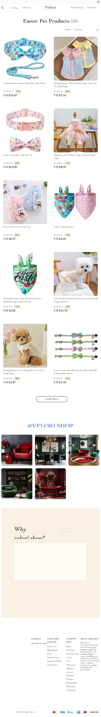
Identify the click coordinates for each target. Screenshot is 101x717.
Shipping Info (52, 650)
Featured (91, 8)
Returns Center (53, 658)
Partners (69, 679)
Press (68, 661)
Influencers (70, 665)
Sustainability (71, 683)
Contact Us (51, 647)
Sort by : (68, 30)
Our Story (70, 650)
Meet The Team (72, 654)
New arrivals (77, 8)
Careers (69, 658)
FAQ (49, 654)
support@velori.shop (39, 643)
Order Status (52, 665)
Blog (68, 647)
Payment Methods (54, 661)
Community (71, 690)
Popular (26, 8)
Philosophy (70, 687)
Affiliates (69, 669)
